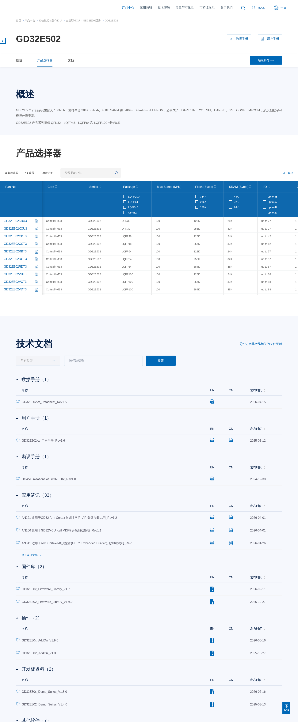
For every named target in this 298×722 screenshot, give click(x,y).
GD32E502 (111, 20)
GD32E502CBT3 (15, 236)
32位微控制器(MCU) (50, 20)
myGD (261, 7)
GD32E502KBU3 (15, 221)
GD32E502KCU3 (15, 229)
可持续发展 (207, 7)
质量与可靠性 (185, 7)
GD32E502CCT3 (15, 244)
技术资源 (164, 7)
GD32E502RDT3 (15, 267)
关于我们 (226, 7)
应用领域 (146, 7)
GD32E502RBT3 (15, 252)
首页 (18, 20)
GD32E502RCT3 (15, 259)
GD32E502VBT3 (15, 274)
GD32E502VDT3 (15, 290)
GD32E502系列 (92, 20)
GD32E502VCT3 (15, 282)
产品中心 (128, 7)
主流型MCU (73, 20)
